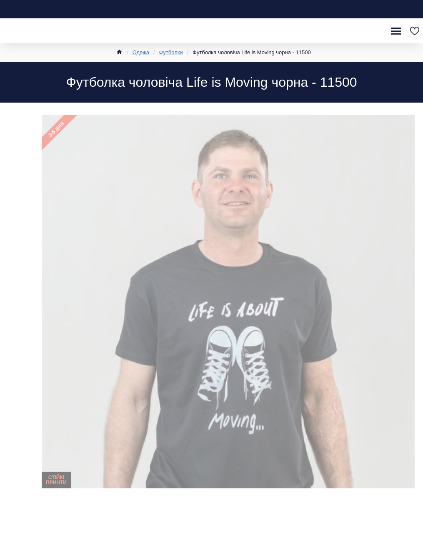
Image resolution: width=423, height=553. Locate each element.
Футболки (171, 52)
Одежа (141, 52)
